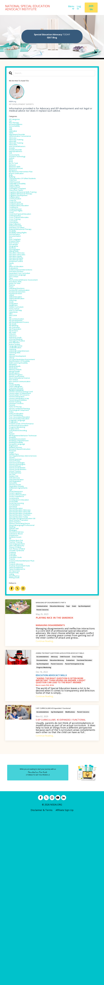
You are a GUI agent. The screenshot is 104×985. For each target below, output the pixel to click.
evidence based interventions (25, 326)
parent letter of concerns (23, 497)
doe (11, 282)
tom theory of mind (20, 707)
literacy (13, 441)
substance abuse (18, 686)
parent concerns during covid (25, 492)
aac (11, 123)
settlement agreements (22, 624)
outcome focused (19, 487)
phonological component (23, 517)
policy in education (19, 522)
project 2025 (16, 543)
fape (68, 775)
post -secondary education (23, 527)
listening (14, 434)
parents (13, 510)
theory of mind (17, 704)
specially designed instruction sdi (27, 665)
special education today (22, 663)
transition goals (18, 718)
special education (18, 651)
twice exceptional (19, 732)
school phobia (17, 587)
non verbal (15, 476)
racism (13, 550)
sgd (11, 626)
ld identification (18, 432)
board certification (19, 194)
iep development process (23, 397)
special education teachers (24, 660)
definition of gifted (20, 268)
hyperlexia (15, 383)
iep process (15, 409)
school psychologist (20, 589)
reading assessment (20, 557)
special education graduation (25, 658)
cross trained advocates (22, 254)
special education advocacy (24, 654)
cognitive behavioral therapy (25, 222)
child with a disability (21, 208)
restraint (14, 573)
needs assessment (19, 471)
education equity (18, 307)
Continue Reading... (45, 810)
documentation (42, 829)
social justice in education (23, 640)
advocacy (54, 826)
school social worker (20, 596)
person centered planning (23, 515)
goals (74, 775)
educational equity (19, 310)
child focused (65, 826)
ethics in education (19, 321)
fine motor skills (18, 342)
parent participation (20, 499)
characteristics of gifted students (28, 201)
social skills (15, 642)
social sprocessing (19, 644)
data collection (17, 263)
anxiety (13, 160)
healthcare (15, 374)
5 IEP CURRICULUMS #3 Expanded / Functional (55, 878)
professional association (22, 538)
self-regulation (17, 614)
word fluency (16, 744)
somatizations (17, 647)
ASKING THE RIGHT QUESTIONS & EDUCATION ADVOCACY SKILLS (64, 822)
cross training (77, 826)
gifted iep (14, 367)
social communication (21, 633)
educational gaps (18, 312)
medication (15, 460)
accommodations (43, 826)
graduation (15, 372)
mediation (14, 455)
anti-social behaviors (20, 157)
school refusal (17, 594)
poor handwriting (19, 524)
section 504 (15, 607)
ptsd (11, 547)
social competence (19, 635)
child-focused (16, 213)
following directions (20, 351)
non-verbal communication (24, 478)
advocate (14, 150)
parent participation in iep (74, 833)
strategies (14, 681)
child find (14, 203)
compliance (15, 240)
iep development (84, 775)
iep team (14, 411)
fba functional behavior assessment (29, 340)
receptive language (20, 564)
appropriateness (18, 164)
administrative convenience (24, 143)
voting (12, 741)
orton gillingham (18, 485)
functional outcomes (84, 829)
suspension (15, 688)
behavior (14, 183)
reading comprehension (22, 559)
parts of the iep (18, 513)
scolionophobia (17, 603)
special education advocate (24, 656)
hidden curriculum (19, 377)
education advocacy (57, 775)
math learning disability (22, 453)
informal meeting (18, 420)
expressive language (20, 333)
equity (12, 317)
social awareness (18, 628)
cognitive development (22, 224)
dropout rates (17, 286)
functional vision (18, 358)
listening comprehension (23, 437)
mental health (17, 464)
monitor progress (18, 469)
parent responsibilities (22, 504)
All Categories (16, 120)
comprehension (18, 243)
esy (11, 319)
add (11, 134)
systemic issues (17, 691)
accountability (17, 130)
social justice (16, 637)
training (13, 714)
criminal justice (17, 252)
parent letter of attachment (25, 494)
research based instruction (24, 570)
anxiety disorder (18, 162)
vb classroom (16, 737)
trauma (13, 721)
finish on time (17, 344)
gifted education (18, 363)
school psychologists (20, 591)
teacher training (18, 697)
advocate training (19, 153)
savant (12, 582)
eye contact (15, 335)
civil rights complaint (21, 215)
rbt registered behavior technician (28, 552)
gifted (12, 360)
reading (13, 554)
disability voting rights (22, 275)
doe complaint (17, 284)
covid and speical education (24, 250)
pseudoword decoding (21, 545)
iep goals (14, 400)
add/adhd (14, 136)
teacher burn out (19, 695)
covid (12, 247)
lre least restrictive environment (28, 448)
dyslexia (13, 296)
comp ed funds (17, 233)
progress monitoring (44, 837)
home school (16, 379)
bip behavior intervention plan (26, 192)
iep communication (20, 393)
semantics (14, 617)
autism (13, 173)
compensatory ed (19, 236)
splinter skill (16, 679)
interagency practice (20, 423)
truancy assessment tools (24, 730)
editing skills (16, 300)
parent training (17, 506)
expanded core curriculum (23, 330)
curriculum (15, 259)
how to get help (18, 381)
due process (16, 289)
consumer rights (18, 245)
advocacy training (19, 148)
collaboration (16, 226)
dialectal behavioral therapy (25, 270)
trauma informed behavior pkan (27, 723)
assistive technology (20, 171)
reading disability (19, 561)
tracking (14, 711)
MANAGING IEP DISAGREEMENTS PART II (53, 771)
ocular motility (17, 483)
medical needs (17, 457)
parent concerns (42, 779)
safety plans (15, 577)
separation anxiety (19, 621)
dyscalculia (15, 291)
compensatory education (23, 238)
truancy (13, 725)
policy (12, 520)
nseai (12, 480)
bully (11, 196)
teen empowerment (20, 700)
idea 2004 (14, 388)
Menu (71, 7)
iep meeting (15, 402)
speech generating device (23, 672)
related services (18, 568)
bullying (13, 199)
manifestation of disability (24, 450)
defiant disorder (18, 266)
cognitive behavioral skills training (28, 220)
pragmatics (15, 534)
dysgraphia (15, 293)
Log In (79, 7)
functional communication (24, 353)
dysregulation (16, 298)
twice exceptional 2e (20, 734)
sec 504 (13, 605)
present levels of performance (26, 536)
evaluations (70, 829)
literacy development (21, 443)
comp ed (14, 231)
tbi (11, 693)
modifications (70, 881)
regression (15, 566)
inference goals (17, 418)
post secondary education (23, 529)
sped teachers (17, 670)
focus (12, 349)
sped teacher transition (22, 667)
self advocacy (16, 610)
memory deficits (18, 462)
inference (14, 416)
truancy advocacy (19, 727)
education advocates (20, 305)
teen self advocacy (19, 702)
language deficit (18, 430)
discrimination (17, 277)
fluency (13, 347)
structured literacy (20, 684)
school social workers (21, 598)
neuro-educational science (23, 473)
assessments (16, 169)
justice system (17, 427)
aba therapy (16, 125)
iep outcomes (16, 404)
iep (10, 390)
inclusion (14, 413)
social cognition (18, 630)
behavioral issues (18, 187)
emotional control (19, 314)
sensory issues (17, 619)
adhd (12, 139)
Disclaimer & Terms (41, 979)
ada (11, 132)
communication (42, 775)
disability (14, 273)
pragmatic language (20, 531)
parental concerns (19, 508)
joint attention (17, 425)
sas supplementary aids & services (28, 580)
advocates (14, 155)
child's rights (16, 210)
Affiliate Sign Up (64, 979)
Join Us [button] (91, 7)
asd (11, 166)
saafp (12, 575)
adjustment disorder (20, 141)
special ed (14, 649)
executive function (19, 328)
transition (15, 716)
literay (13, 446)
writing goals (16, 746)
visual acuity (16, 739)
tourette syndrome (20, 709)
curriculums (15, 261)
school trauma (17, 600)
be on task (15, 180)
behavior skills (17, 185)
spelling (13, 677)
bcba (11, 176)
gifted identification (20, 365)
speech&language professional (26, 674)
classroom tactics (19, 217)
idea (11, 386)
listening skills (17, 439)
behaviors (14, 190)
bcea (11, 178)
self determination (19, 612)
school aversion (17, 584)
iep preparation (17, 407)
